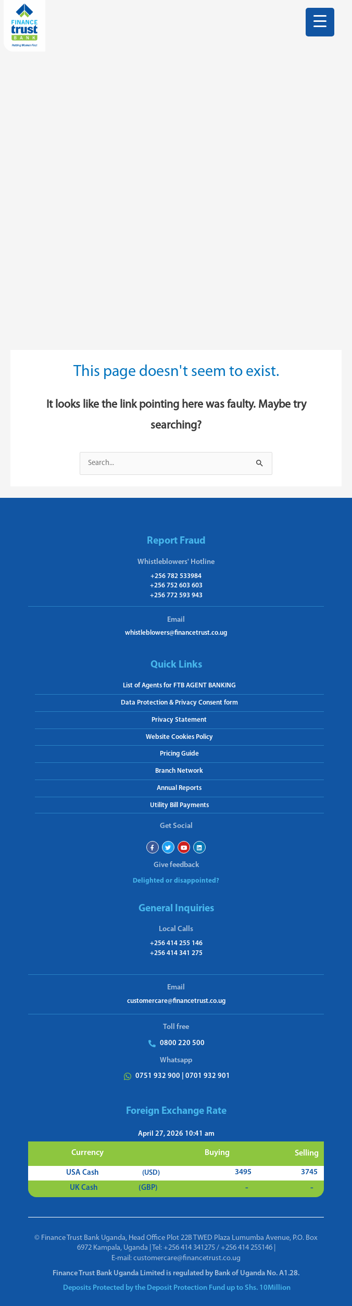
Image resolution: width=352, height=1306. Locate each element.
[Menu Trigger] (320, 22)
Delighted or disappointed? (176, 880)
